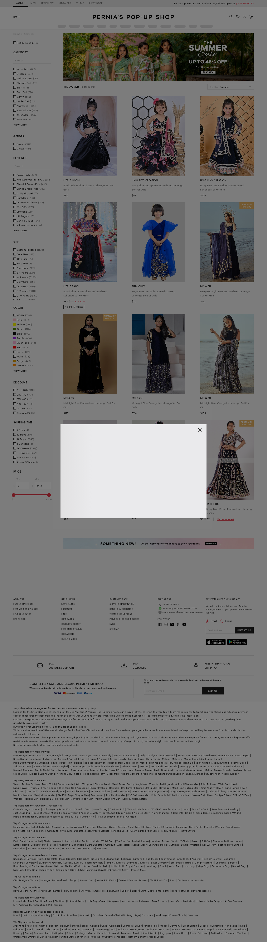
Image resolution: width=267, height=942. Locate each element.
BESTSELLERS (68, 604)
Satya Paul (71, 755)
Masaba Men (48, 795)
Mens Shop (19, 848)
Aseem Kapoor (230, 773)
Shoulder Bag (46, 870)
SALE (64, 614)
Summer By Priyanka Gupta (233, 755)
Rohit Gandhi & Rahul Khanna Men (170, 795)
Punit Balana (75, 762)
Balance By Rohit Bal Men (54, 798)
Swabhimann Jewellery (225, 809)
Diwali (16, 915)
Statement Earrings (182, 862)
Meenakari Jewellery (25, 862)
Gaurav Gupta (78, 766)
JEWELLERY (47, 3)
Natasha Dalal (37, 755)
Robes (165, 841)
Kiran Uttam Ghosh (149, 759)
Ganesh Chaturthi (115, 915)
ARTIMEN (95, 791)
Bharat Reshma (98, 787)
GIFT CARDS (67, 619)
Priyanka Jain (125, 770)
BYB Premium (55, 904)
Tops (137, 827)
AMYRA (235, 812)
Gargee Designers (180, 791)
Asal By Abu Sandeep (125, 755)
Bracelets (52, 858)
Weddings (161, 915)
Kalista (132, 759)
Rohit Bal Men (208, 784)
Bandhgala (78, 844)
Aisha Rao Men (121, 791)
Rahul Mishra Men (115, 795)
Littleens (200, 901)
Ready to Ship (169, 830)
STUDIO (80, 3)
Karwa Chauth (177, 915)
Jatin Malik (32, 791)
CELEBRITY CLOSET (71, 624)
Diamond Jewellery (138, 862)
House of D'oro (40, 812)
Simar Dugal (20, 773)
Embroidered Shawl (118, 870)
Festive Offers (187, 830)
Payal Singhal (60, 766)
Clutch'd (131, 809)
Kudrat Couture (237, 791)
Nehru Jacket (34, 841)
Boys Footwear (180, 890)
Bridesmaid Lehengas (174, 827)
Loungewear (139, 844)
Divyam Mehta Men (106, 784)
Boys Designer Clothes (26, 890)
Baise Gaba (20, 759)
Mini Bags (19, 870)
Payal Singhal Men (78, 795)
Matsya (237, 770)
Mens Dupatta (94, 844)
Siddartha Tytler (22, 766)
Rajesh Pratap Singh (118, 762)
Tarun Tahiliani (42, 766)
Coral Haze (202, 812)
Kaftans (146, 827)
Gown (112, 827)
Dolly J (143, 755)
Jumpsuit (110, 844)
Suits (77, 841)
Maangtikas (112, 858)
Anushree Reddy (102, 755)
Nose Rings (97, 858)
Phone (228, 620)
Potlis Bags (125, 866)
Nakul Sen (199, 759)
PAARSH (62, 795)
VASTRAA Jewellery (162, 809)
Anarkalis (31, 827)
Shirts (47, 841)
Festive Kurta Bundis (229, 844)
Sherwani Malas (158, 844)
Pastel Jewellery (94, 862)
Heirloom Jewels (211, 858)
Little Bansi (46, 901)
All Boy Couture (233, 901)
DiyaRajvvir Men (158, 791)
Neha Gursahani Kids (182, 901)
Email (212, 620)
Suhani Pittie (87, 816)
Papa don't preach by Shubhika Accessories (38, 816)
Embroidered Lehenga (64, 880)
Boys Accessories (201, 890)
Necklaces (19, 858)
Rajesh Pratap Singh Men (133, 784)
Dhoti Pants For (158, 880)
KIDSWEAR (65, 3)
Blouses (105, 830)
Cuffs (41, 858)
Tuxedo (52, 844)
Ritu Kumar (175, 762)
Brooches (102, 848)
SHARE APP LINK (244, 630)
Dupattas (79, 830)
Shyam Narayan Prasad (84, 770)
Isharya (36, 809)
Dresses (102, 827)
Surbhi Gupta (47, 773)
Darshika (114, 787)
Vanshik (153, 784)
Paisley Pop (71, 816)
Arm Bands (183, 858)
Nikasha (144, 766)
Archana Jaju (64, 773)
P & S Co (33, 901)
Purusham (82, 787)
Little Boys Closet (96, 901)
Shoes (86, 866)
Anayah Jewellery (91, 812)
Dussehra (98, 915)
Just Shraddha (21, 812)
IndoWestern (209, 844)
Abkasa (106, 791)
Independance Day (39, 915)
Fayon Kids (19, 901)
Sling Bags (203, 866)
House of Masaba (185, 770)
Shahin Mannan (194, 773)
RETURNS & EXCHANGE (121, 609)
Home (16, 33)
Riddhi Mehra (139, 762)
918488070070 (245, 3)
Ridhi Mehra (35, 759)
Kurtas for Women (72, 827)
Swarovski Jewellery (50, 862)
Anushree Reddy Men (52, 791)
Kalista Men (198, 791)
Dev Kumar (127, 787)
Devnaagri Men (167, 787)
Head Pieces (151, 858)
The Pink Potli (117, 809)
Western (195, 844)
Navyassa (114, 901)
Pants (85, 841)
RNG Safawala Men (138, 795)
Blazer (135, 890)
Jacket (125, 890)
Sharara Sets (125, 827)
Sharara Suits (87, 880)
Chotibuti (60, 901)
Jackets (40, 830)
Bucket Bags (239, 866)
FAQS (112, 624)
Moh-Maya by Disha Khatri (58, 809)
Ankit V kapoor (84, 784)
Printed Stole (138, 870)
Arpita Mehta (204, 770)
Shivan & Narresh (67, 759)
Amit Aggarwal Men (211, 787)
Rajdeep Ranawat (94, 762)
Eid (54, 915)
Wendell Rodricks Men (25, 798)
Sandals (96, 866)
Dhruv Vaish (48, 784)
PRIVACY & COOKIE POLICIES (124, 619)
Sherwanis (91, 827)
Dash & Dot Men (31, 784)
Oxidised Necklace (64, 866)
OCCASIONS (67, 634)
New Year (193, 915)
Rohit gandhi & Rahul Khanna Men (179, 784)
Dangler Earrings (204, 862)
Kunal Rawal (20, 787)
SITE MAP (114, 629)
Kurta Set (102, 880)
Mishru (187, 759)
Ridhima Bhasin (158, 762)
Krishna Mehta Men (146, 787)
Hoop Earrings (21, 866)
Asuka (235, 784)
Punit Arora (97, 795)
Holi (25, 915)
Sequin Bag (62, 870)
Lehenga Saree (119, 830)
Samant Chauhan (23, 770)
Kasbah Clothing (217, 791)
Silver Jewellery (160, 862)
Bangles (71, 858)
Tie (93, 848)
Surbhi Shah (42, 770)
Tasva (16, 784)
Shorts (174, 841)
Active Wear (69, 848)
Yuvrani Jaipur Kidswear (136, 901)
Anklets (196, 858)
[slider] (13, 495)
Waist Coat (107, 841)
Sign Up (213, 690)
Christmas (148, 915)
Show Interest (225, 519)
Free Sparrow (160, 901)
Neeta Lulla (171, 766)
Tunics (156, 827)
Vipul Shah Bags (220, 812)
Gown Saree (137, 830)
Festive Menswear (38, 848)
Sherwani (57, 841)
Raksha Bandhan (67, 915)
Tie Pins (120, 841)
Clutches (139, 866)
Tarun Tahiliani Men (236, 787)
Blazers (195, 841)
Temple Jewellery (115, 862)
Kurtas (68, 841)
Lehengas (18, 827)
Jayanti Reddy (118, 759)
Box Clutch (77, 870)
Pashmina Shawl (95, 870)
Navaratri (85, 915)
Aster (178, 809)
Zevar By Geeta (201, 809)
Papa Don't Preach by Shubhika (31, 762)
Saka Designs (214, 901)
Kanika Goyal (107, 770)
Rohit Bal (188, 762)
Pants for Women (214, 827)
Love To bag (100, 809)
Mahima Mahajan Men (26, 795)
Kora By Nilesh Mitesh (134, 798)
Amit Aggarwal (188, 766)
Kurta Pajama (21, 844)
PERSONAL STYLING (71, 629)
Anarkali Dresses (128, 880)
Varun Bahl (157, 766)
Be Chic (189, 812)
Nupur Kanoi (213, 759)
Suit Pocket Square (138, 841)
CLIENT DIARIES (69, 639)
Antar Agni (85, 755)
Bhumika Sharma (233, 766)
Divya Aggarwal (60, 770)
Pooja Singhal (55, 755)
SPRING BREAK (241, 795)
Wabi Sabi (224, 784)
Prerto (120, 816)
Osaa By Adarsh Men (204, 755)
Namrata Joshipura (210, 766)
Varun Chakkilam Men (107, 798)
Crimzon (131, 816)
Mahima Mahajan (172, 759)
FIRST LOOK (96, 3)
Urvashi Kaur (212, 773)
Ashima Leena (129, 766)
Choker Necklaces (42, 866)
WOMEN (20, 3)
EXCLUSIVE (66, 609)
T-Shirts (184, 841)
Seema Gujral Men (202, 795)
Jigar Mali (113, 773)
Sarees (56, 827)
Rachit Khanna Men (77, 791)
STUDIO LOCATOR (22, 614)
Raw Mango (20, 755)
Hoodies (155, 841)
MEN (33, 3)
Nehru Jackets (70, 890)
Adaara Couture (130, 773)
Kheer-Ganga (49, 787)
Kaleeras (126, 858)
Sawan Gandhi (222, 770)
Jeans (238, 841)
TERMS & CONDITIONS (121, 614)
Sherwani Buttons (223, 841)
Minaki (54, 812)
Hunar (186, 809)
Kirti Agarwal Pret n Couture (29, 904)
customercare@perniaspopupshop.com (182, 612)
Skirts (30, 830)
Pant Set (55, 848)
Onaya (83, 759)
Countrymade (65, 784)
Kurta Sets (44, 827)
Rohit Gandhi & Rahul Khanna (212, 762)
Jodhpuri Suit (38, 844)
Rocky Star (184, 755)
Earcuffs (137, 858)
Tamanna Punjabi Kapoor (169, 773)
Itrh (103, 773)
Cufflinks (174, 844)
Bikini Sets (19, 830)
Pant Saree (153, 830)
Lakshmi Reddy (75, 901)
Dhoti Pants (195, 827)
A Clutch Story (142, 812)
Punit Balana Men (188, 787)
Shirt (143, 890)
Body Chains (168, 858)
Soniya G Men (223, 795)
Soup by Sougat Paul (147, 770)
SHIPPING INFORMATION (122, 604)
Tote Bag (32, 870)
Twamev (34, 787)
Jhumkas (221, 862)
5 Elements (177, 812)
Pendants (228, 858)
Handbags (151, 866)
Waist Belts (175, 866)
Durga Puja (133, 915)
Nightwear (93, 830)
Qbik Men (18, 791)
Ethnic (184, 844)
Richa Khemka (91, 773)
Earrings (31, 858)
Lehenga (45, 880)
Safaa (77, 773)
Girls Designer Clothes (25, 880)
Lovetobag (109, 812)
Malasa (33, 773)
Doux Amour (124, 812)
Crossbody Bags (221, 866)
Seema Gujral (239, 762)
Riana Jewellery (70, 812)
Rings (62, 858)
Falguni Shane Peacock (162, 755)
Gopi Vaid (167, 770)
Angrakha (64, 844)
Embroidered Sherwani (106, 890)
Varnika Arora (83, 809)
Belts (106, 866)
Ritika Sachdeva (106, 816)
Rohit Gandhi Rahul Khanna (104, 766)
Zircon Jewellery (73, 862)
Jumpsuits (52, 830)
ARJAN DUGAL (139, 791)
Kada (78, 866)
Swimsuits (66, 830)
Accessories (123, 844)
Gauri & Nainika (98, 759)
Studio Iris (147, 773)
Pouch (163, 866)
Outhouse (143, 809)
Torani (247, 770)
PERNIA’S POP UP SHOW (25, 609)
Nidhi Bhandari (160, 812)
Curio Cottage (21, 809)
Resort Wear (233, 827)
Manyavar (50, 759)
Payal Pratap (58, 762)
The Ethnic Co (66, 787)
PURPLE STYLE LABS (23, 604)
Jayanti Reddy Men (82, 798)
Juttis (114, 866)
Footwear (83, 848)
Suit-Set (206, 841)
